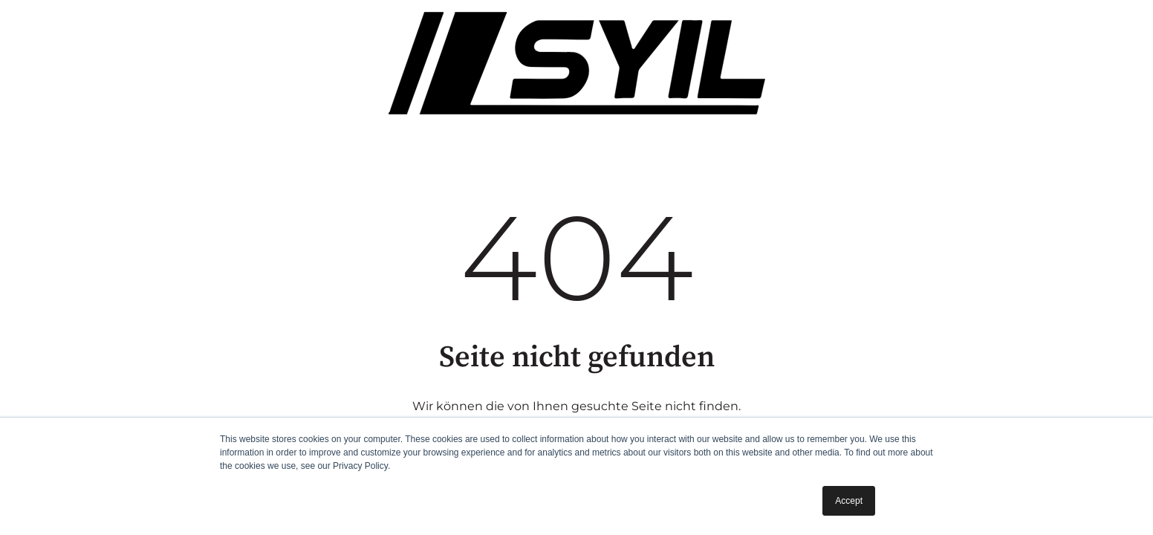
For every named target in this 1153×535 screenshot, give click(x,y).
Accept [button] (849, 501)
